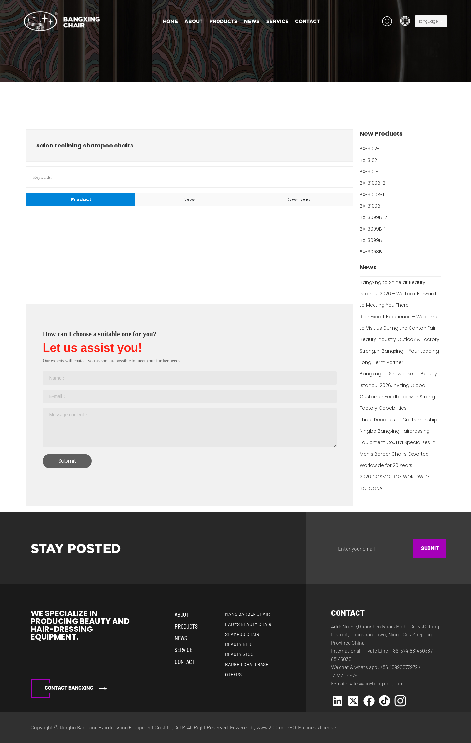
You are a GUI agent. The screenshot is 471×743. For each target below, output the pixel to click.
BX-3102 (368, 160)
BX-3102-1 (370, 149)
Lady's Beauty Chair (248, 624)
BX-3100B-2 (372, 183)
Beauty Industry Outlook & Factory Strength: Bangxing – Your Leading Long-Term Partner (399, 351)
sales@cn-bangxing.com (376, 683)
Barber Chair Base (246, 665)
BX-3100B (370, 206)
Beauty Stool (240, 654)
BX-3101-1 (369, 171)
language (428, 21)
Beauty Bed (238, 644)
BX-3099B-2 (373, 217)
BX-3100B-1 (372, 194)
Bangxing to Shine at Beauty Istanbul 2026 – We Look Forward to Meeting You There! (398, 293)
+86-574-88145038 (410, 651)
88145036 (341, 659)
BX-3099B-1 (373, 229)
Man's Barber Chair (247, 614)
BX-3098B (371, 252)
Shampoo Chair (242, 634)
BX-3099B (371, 240)
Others (233, 675)
